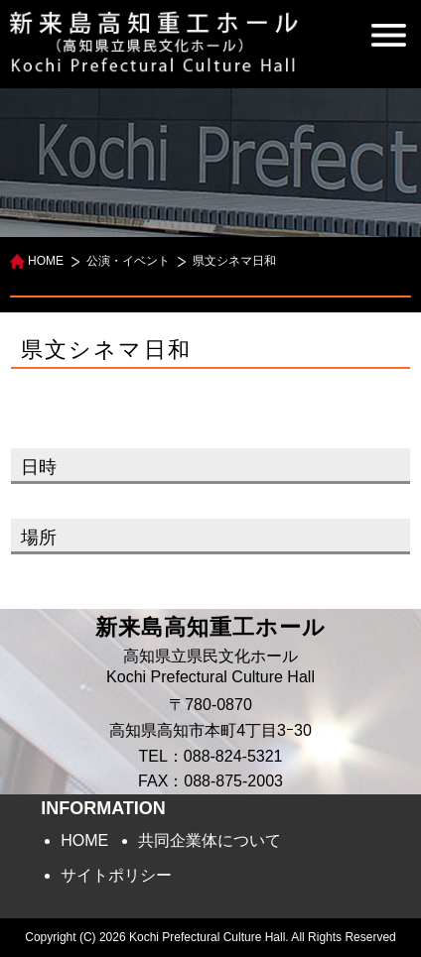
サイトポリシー (116, 875)
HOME (46, 261)
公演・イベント (128, 261)
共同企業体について (209, 840)
